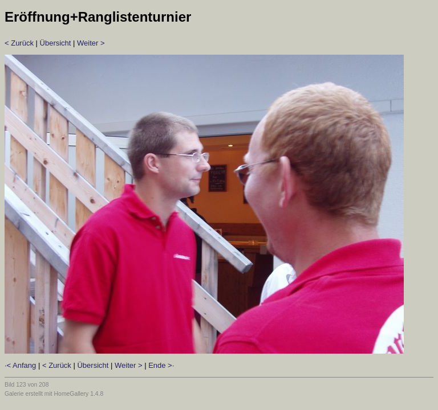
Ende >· (161, 365)
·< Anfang (20, 365)
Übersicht (55, 43)
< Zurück (19, 43)
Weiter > (91, 43)
